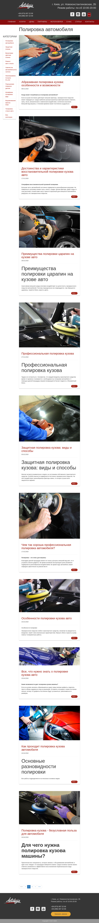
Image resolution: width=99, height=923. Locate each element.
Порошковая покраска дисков (9, 86)
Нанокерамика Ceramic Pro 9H (10, 78)
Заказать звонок (61, 914)
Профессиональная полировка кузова (47, 353)
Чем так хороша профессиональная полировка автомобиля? (46, 546)
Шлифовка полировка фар (9, 94)
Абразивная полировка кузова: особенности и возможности (42, 83)
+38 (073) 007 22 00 (25, 13)
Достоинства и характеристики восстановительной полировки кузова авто (47, 172)
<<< (21, 886)
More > (74, 107)
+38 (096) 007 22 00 (25, 16)
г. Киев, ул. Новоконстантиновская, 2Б (74, 4)
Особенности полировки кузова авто (46, 618)
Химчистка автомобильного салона (11, 70)
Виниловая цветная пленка (9, 55)
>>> (39, 886)
